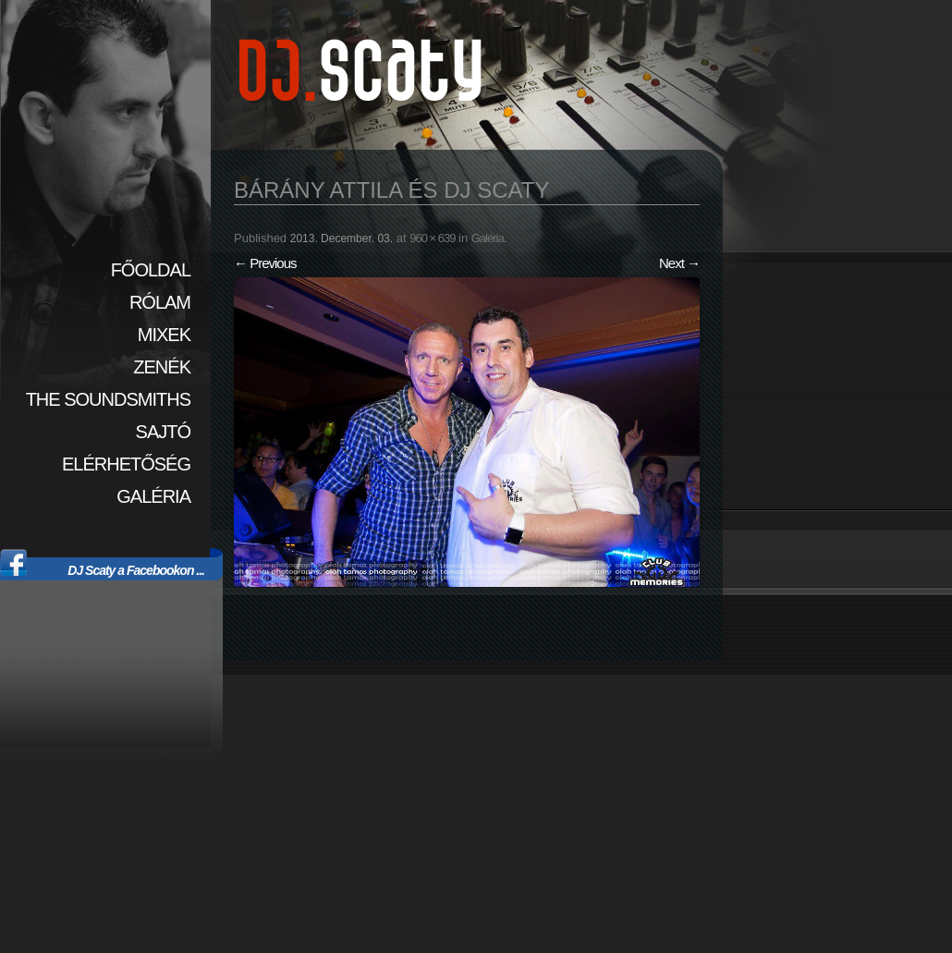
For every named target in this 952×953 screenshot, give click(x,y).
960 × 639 (432, 238)
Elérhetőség (126, 464)
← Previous (265, 263)
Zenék (161, 367)
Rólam (159, 302)
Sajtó (163, 432)
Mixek (164, 334)
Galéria (153, 496)
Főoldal (150, 270)
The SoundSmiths (108, 399)
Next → (679, 263)
